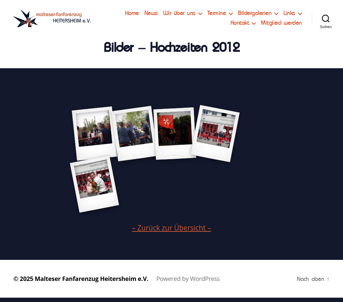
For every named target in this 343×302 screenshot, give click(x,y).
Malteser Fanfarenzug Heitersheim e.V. (91, 283)
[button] (11, 10)
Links (212, 25)
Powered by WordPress (188, 283)
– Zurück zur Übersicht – (171, 232)
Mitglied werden (281, 25)
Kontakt (239, 25)
